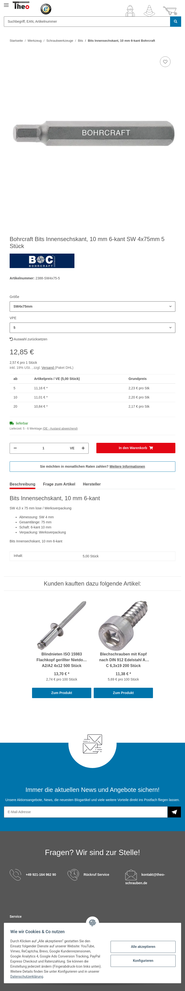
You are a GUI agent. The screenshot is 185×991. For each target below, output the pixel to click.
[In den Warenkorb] (135, 448)
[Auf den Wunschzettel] (165, 61)
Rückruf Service (96, 874)
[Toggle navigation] (6, 3)
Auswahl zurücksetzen (28, 339)
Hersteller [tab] (92, 484)
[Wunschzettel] (149, 11)
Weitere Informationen (127, 466)
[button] (130, 11)
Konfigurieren (141, 961)
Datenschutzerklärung (40, 976)
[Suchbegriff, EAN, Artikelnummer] (87, 21)
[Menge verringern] (15, 448)
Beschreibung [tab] (22, 484)
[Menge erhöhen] (83, 448)
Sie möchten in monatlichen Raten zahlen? (92, 466)
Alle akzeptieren (141, 947)
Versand (48, 368)
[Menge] (43, 448)
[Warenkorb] (170, 11)
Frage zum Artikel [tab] (59, 484)
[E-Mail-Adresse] (86, 812)
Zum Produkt (61, 693)
